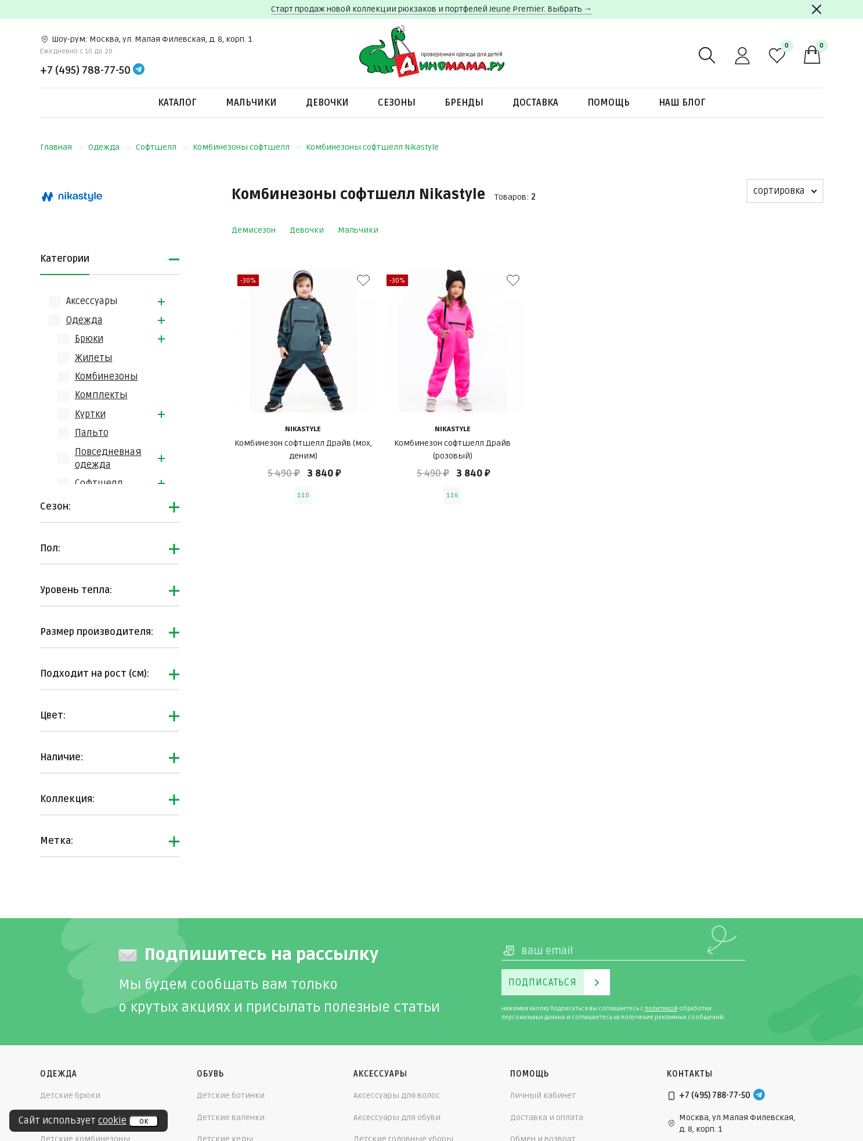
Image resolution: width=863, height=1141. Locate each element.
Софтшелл (162, 147)
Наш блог (682, 103)
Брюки (89, 339)
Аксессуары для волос (396, 1095)
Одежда (109, 147)
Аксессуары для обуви (396, 1117)
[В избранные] (363, 280)
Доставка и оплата (546, 1117)
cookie (112, 1120)
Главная (62, 147)
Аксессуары (92, 301)
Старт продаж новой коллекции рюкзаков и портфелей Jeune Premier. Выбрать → (431, 9)
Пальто (92, 433)
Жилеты (94, 358)
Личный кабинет (543, 1095)
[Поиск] (707, 55)
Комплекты (101, 395)
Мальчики (251, 103)
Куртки (90, 414)
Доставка (535, 103)
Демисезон (254, 230)
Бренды (464, 103)
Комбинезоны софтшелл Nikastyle (372, 147)
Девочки (327, 103)
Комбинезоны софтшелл (247, 147)
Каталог (177, 103)
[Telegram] (139, 70)
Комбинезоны (106, 376)
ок (143, 1121)
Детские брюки (70, 1095)
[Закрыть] (817, 9)
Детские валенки (231, 1117)
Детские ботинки (231, 1095)
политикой (661, 1008)
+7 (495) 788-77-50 (85, 70)
